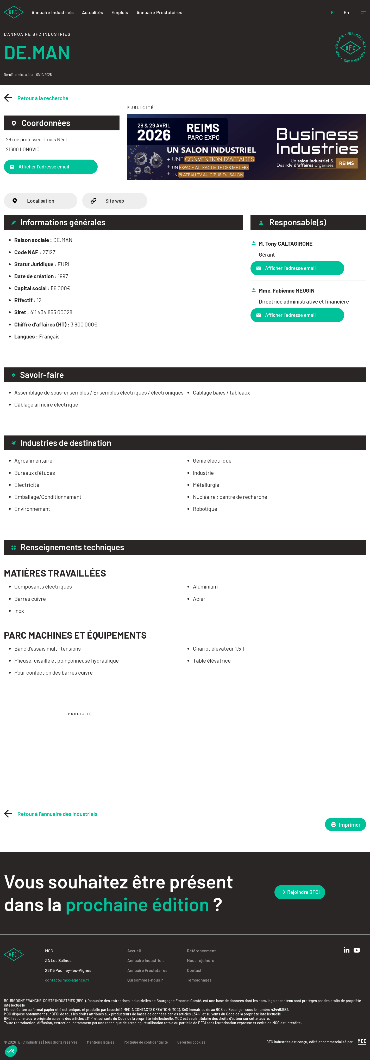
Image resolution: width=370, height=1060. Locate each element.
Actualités (92, 12)
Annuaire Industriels (53, 12)
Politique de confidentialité (146, 1042)
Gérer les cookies (191, 1042)
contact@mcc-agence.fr (67, 979)
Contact (194, 970)
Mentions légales (100, 1042)
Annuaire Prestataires (159, 12)
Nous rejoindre (200, 960)
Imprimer (345, 824)
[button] (11, 1051)
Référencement (201, 950)
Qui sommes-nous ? (145, 979)
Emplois (119, 12)
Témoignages (199, 979)
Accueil (134, 950)
